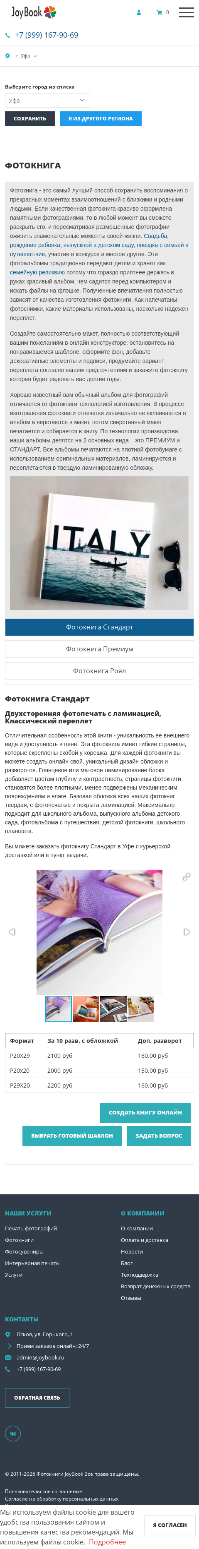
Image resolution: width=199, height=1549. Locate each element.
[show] (141, 12)
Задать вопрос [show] (158, 1135)
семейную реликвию (37, 272)
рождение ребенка (35, 245)
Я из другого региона (101, 118)
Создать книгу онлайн (145, 1112)
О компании (137, 1228)
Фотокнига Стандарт (99, 627)
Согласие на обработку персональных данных (61, 1498)
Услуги (13, 1274)
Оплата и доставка (144, 1240)
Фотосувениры (24, 1251)
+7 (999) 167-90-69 (46, 35)
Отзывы (131, 1298)
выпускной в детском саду (99, 245)
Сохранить (30, 118)
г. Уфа (17, 55)
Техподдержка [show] (139, 1274)
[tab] (99, 626)
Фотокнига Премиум (99, 648)
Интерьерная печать (32, 1263)
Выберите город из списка (39, 86)
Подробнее (107, 1542)
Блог (127, 1263)
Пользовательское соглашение (43, 1491)
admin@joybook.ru (40, 1357)
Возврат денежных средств (155, 1286)
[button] (186, 877)
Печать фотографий (31, 1228)
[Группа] (18, 1433)
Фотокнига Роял (99, 670)
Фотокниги (19, 1240)
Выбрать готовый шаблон (72, 1135)
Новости (132, 1251)
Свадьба (154, 236)
